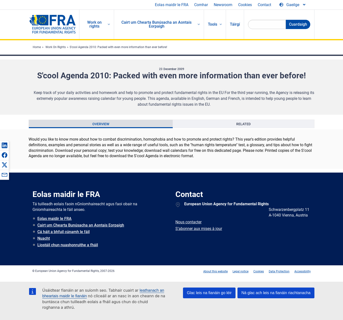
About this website (215, 271)
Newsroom (223, 4)
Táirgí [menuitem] (235, 24)
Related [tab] (243, 124)
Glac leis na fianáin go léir (209, 293)
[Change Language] (293, 4)
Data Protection (279, 271)
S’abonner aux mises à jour (198, 228)
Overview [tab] (100, 124)
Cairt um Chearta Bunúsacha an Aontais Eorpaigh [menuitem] (156, 24)
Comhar (201, 4)
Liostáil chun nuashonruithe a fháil (67, 245)
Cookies (245, 4)
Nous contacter (188, 222)
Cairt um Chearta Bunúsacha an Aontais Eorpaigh (80, 225)
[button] (4, 145)
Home (37, 47)
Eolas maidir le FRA (171, 4)
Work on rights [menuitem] (94, 24)
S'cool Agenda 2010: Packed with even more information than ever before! (118, 47)
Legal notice (240, 271)
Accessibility (302, 271)
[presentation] (101, 124)
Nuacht (43, 238)
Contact (264, 4)
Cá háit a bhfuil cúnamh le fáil (63, 231)
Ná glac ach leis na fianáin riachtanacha (276, 293)
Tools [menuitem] (212, 24)
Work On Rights (55, 47)
